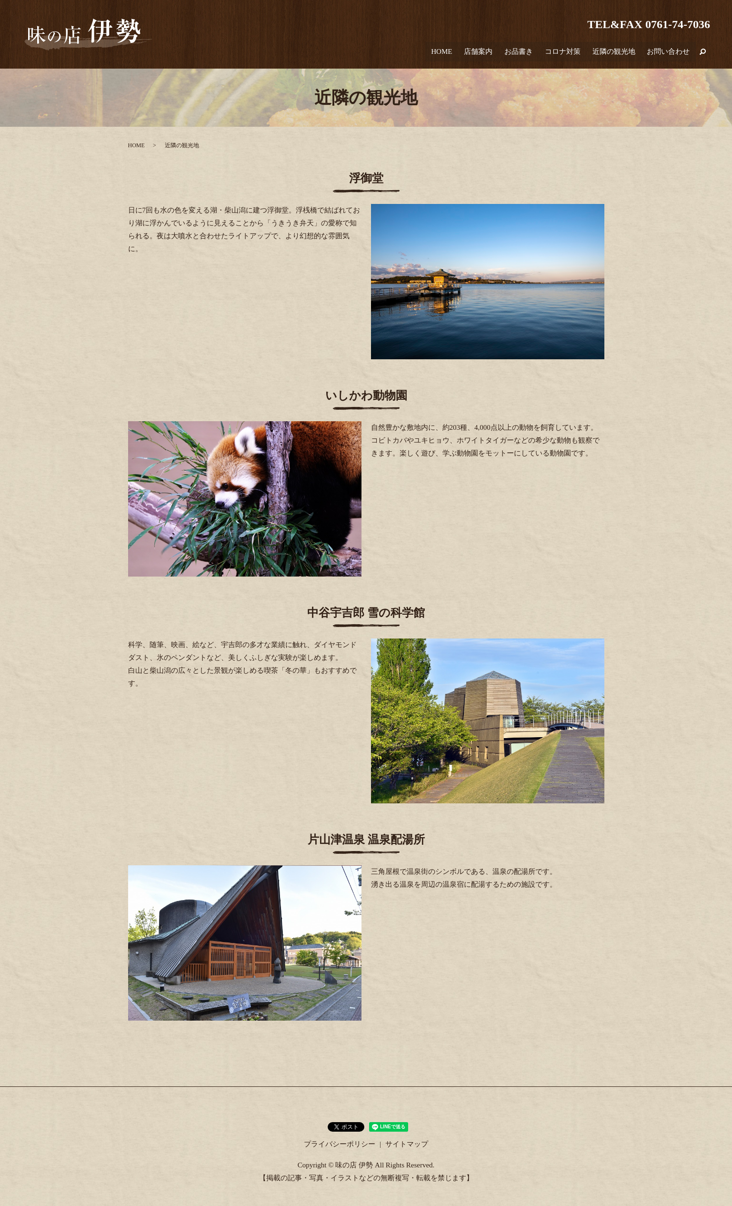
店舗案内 (486, 54)
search (703, 53)
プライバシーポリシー (339, 1144)
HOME (451, 54)
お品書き (525, 54)
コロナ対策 (567, 54)
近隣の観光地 (616, 54)
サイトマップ (406, 1144)
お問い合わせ (669, 54)
